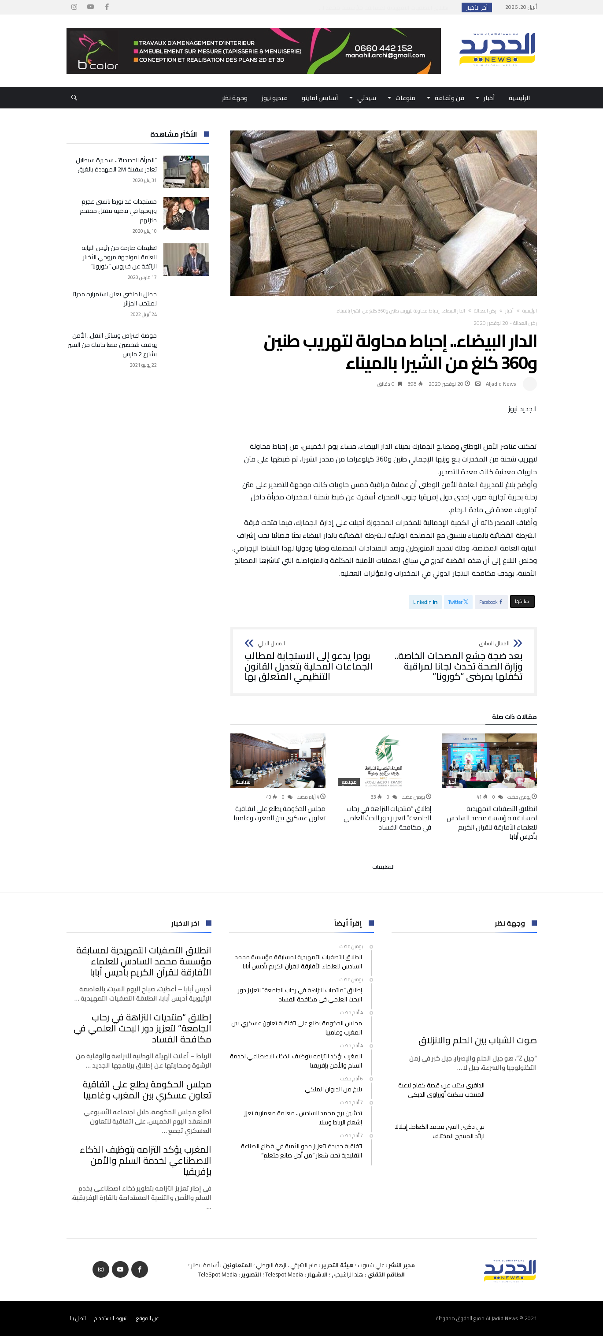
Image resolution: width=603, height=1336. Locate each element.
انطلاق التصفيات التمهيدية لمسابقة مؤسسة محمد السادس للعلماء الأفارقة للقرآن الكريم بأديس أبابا (492, 822)
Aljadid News (501, 384)
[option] (489, 787)
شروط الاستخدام (111, 1318)
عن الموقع (147, 1318)
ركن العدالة (485, 310)
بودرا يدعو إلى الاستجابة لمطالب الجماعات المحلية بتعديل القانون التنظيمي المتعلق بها (311, 661)
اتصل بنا (78, 1318)
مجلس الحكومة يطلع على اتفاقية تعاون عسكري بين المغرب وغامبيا (279, 813)
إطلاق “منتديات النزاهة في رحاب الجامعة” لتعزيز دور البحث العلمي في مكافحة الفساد (387, 818)
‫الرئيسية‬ (529, 310)
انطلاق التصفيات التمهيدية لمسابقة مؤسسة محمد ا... (386, 7)
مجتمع (349, 782)
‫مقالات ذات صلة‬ (514, 718)
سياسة (243, 782)
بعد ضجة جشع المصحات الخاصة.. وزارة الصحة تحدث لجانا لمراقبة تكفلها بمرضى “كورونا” (456, 661)
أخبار (509, 310)
